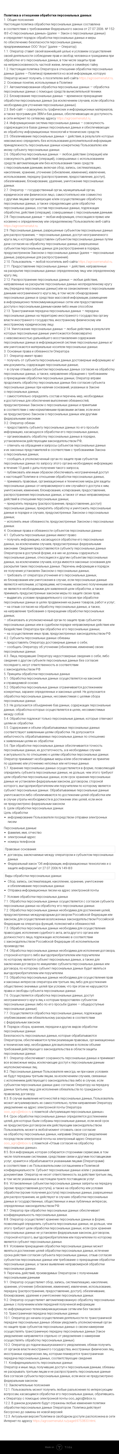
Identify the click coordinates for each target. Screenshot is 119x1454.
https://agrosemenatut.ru (96, 78)
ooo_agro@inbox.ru (17, 1112)
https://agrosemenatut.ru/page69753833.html (64, 1421)
